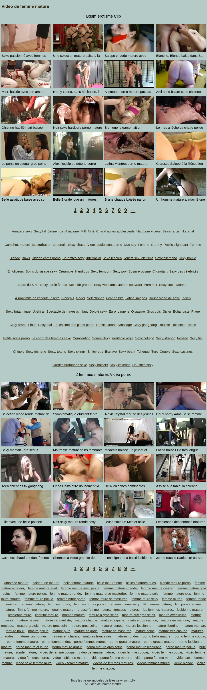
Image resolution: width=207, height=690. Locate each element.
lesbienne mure (19, 615)
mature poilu (15, 631)
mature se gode (86, 631)
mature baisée (28, 620)
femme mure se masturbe (108, 599)
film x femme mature (33, 609)
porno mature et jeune (32, 647)
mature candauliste (57, 620)
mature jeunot (111, 625)
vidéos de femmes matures (113, 663)
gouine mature (63, 609)
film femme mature (157, 604)
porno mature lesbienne (144, 647)
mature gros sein (54, 625)
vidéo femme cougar (167, 652)
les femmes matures (158, 609)
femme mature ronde (65, 593)
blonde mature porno (175, 583)
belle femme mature (78, 583)
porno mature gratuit (67, 647)
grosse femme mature (94, 609)
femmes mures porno (90, 604)
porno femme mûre (56, 641)
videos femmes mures (153, 663)
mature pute (61, 631)
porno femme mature (22, 641)
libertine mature (46, 615)
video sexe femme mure (34, 663)
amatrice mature (16, 583)
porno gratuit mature (125, 641)
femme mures (172, 599)
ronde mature (26, 652)
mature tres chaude (173, 631)
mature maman (194, 625)
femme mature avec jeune (80, 588)
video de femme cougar (57, 652)
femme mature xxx (176, 593)
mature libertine (166, 625)
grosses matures (126, 609)
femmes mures (59, 604)
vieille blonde (183, 663)
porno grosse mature (159, 641)
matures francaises (97, 636)
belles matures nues (141, 583)
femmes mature (32, 604)
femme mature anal (42, 588)
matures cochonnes (32, 636)
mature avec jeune (172, 615)
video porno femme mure (154, 657)
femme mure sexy (145, 599)
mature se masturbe (116, 631)
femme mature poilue (30, 593)
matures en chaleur (65, 636)
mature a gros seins (103, 615)
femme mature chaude (120, 588)
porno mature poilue (180, 647)
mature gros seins (84, 625)
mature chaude (86, 620)
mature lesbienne (138, 625)
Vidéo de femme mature (25, 6)
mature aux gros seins (138, 615)
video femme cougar (133, 652)
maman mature (73, 615)
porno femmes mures (90, 641)
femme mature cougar (157, 588)
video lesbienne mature (70, 657)
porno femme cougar (190, 636)
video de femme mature (96, 652)
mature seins (145, 631)
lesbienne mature (190, 609)
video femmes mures (33, 657)
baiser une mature (45, 583)
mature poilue (38, 631)
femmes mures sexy (124, 604)
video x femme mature (72, 663)
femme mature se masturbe (105, 593)
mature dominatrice (142, 620)
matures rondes (127, 636)
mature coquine (112, 620)
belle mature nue (109, 583)
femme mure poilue (39, 599)
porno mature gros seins (104, 647)
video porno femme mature (111, 657)
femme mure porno (71, 599)
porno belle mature (157, 636)
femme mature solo (144, 593)
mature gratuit (27, 625)
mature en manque (175, 620)
